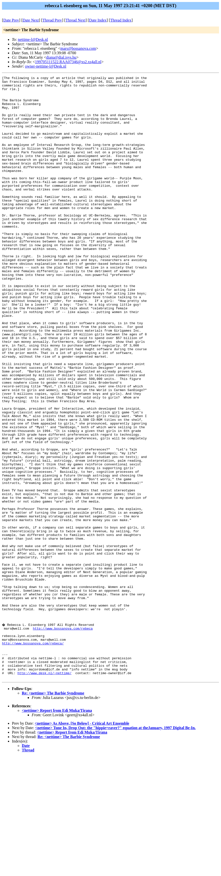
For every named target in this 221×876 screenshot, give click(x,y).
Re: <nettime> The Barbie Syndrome (53, 813)
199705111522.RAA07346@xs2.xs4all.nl (68, 62)
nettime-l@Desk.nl (33, 39)
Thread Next (75, 20)
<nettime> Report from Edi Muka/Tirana (57, 830)
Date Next (31, 20)
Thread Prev (52, 20)
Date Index (98, 20)
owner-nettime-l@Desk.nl (45, 66)
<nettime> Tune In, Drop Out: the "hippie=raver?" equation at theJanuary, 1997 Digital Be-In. (115, 847)
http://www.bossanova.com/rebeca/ (33, 756)
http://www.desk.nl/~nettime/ (44, 792)
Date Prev (11, 20)
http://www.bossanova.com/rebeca (63, 738)
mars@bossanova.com (78, 48)
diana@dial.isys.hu (61, 57)
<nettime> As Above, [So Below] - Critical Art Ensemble (82, 843)
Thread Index (120, 20)
